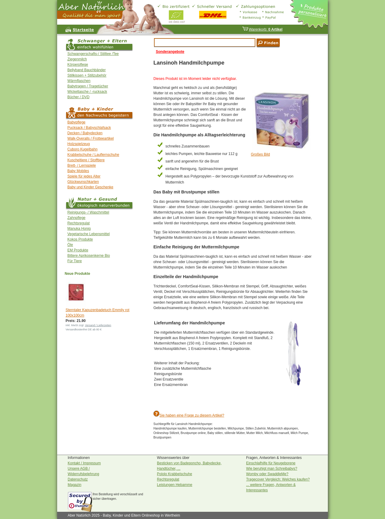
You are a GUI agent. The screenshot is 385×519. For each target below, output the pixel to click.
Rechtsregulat (78, 223)
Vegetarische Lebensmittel (88, 234)
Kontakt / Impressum (84, 463)
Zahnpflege (76, 218)
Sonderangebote (170, 52)
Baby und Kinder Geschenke (90, 187)
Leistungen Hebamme (174, 485)
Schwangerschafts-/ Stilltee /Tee (93, 54)
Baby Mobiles (78, 171)
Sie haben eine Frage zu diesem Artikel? (191, 415)
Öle (70, 245)
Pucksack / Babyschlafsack (89, 128)
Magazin (74, 485)
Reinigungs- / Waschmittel (88, 212)
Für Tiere (74, 261)
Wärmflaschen (79, 81)
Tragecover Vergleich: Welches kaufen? (278, 479)
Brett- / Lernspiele (81, 165)
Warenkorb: (262, 29)
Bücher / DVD (78, 97)
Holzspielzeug (78, 144)
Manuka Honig (79, 228)
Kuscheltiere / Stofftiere (86, 160)
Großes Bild (260, 154)
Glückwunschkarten (83, 182)
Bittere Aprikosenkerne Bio (88, 255)
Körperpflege (77, 64)
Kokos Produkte (80, 239)
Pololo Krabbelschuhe (174, 474)
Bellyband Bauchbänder (86, 70)
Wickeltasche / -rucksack (87, 92)
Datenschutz (78, 479)
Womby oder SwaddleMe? (267, 474)
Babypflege (76, 122)
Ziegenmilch (77, 59)
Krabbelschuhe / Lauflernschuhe (93, 155)
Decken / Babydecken (85, 133)
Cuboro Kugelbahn (82, 149)
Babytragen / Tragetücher (87, 86)
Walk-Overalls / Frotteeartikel (90, 138)
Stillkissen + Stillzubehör (86, 75)
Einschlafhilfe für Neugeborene (270, 463)
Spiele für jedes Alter (83, 176)
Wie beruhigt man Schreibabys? (271, 468)
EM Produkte (77, 250)
